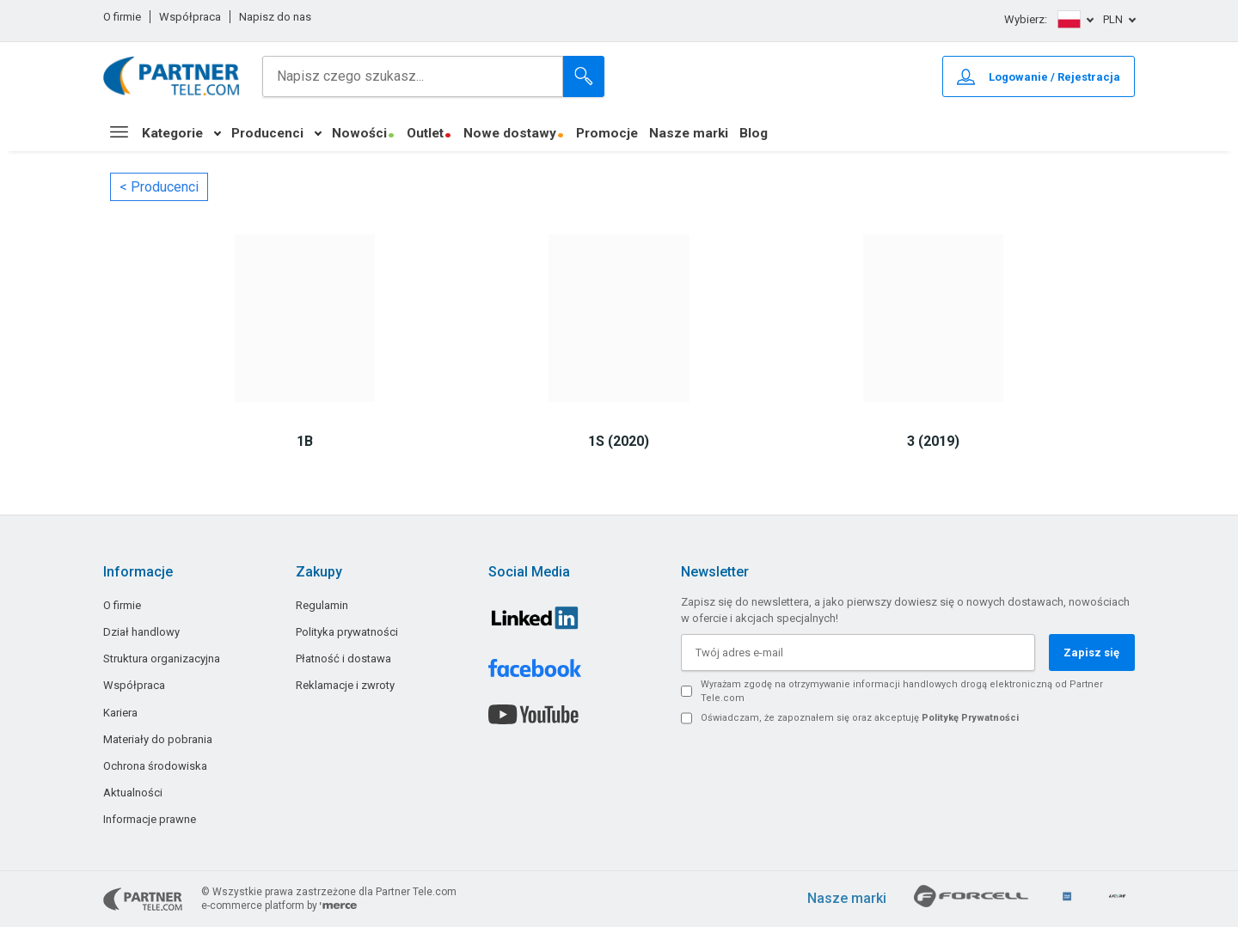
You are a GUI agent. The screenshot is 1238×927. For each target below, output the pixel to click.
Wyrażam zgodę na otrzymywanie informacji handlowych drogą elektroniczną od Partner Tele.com (902, 691)
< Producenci (159, 187)
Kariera (120, 712)
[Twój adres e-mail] (858, 652)
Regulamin (322, 605)
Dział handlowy (141, 631)
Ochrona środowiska (155, 765)
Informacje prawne (149, 819)
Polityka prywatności (347, 631)
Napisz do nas (275, 16)
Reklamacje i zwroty (345, 685)
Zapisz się (1091, 652)
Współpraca (190, 16)
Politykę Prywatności (970, 717)
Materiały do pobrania (157, 739)
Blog (753, 133)
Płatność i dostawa (343, 658)
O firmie (122, 16)
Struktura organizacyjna (161, 658)
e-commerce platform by (279, 906)
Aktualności (132, 792)
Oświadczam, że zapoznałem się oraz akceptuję (860, 717)
